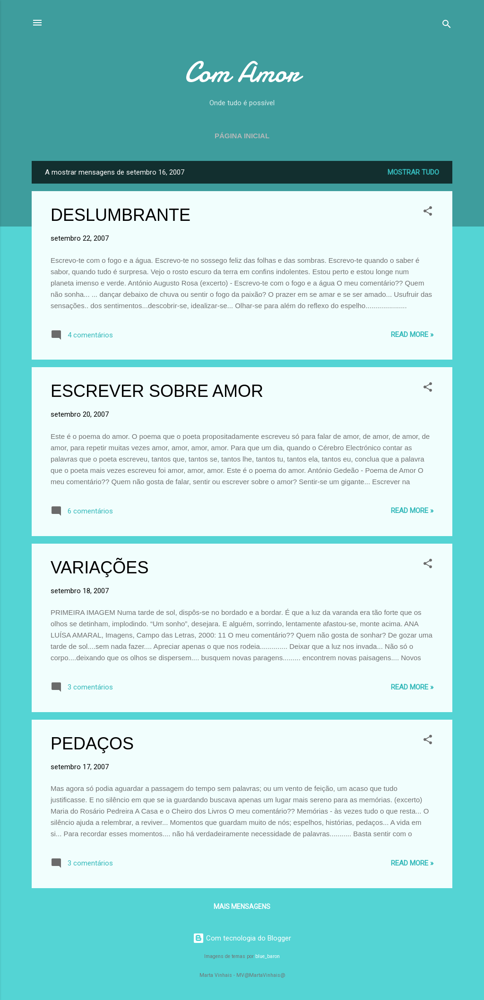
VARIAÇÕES (99, 567)
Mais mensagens (242, 906)
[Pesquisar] (446, 25)
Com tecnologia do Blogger (242, 938)
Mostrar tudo (413, 172)
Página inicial (242, 136)
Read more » (412, 334)
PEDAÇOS (92, 743)
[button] (427, 212)
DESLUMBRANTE (120, 215)
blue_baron (267, 956)
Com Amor (242, 72)
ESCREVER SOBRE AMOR (157, 391)
